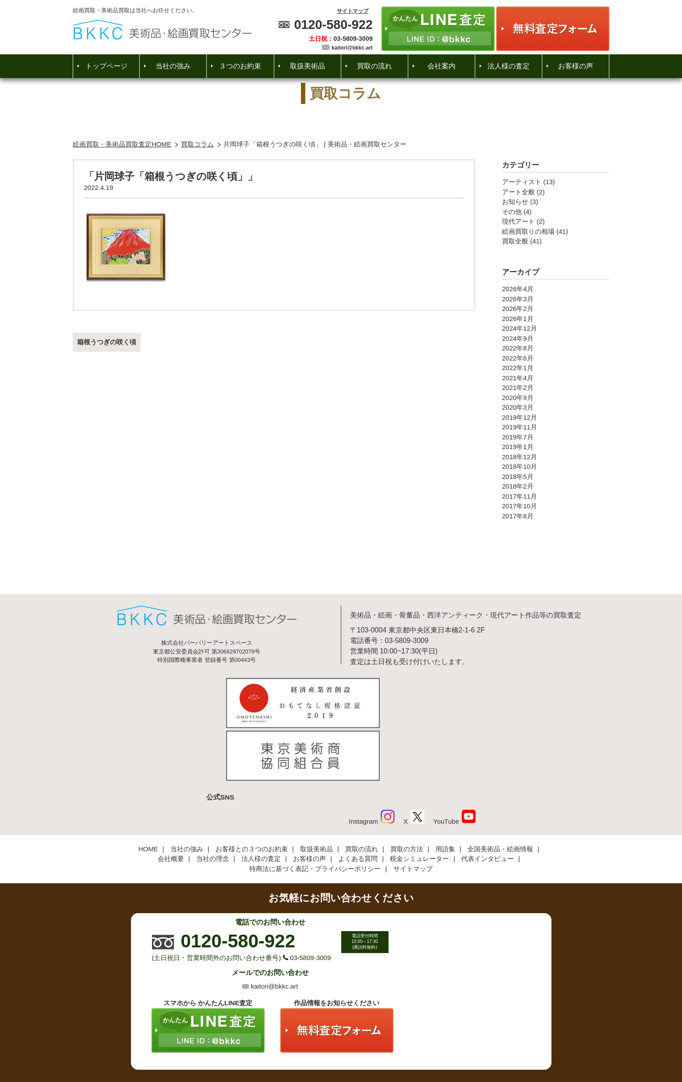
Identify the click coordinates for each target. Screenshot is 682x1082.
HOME (148, 789)
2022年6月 (518, 358)
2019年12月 (519, 417)
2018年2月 (518, 486)
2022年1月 (518, 367)
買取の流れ (374, 66)
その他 (512, 211)
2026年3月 (518, 299)
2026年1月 (518, 318)
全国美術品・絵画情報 (500, 789)
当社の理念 (212, 798)
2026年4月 (518, 289)
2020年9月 (518, 397)
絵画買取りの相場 (528, 231)
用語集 (445, 789)
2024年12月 (519, 328)
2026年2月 (518, 308)
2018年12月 (519, 457)
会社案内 (442, 66)
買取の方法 (406, 789)
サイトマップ (352, 11)
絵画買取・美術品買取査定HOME (122, 144)
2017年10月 (519, 506)
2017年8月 (518, 516)
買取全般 (515, 241)
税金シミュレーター (419, 798)
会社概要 (171, 798)
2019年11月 (519, 427)
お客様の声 (575, 66)
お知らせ (515, 201)
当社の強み (173, 66)
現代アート (518, 221)
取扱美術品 (307, 66)
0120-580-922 (333, 25)
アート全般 (518, 192)
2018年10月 (519, 466)
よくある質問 (358, 798)
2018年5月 (518, 476)
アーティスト (521, 182)
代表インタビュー (487, 798)
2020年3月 (518, 407)
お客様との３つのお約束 (252, 789)
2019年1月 (518, 446)
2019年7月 (518, 437)
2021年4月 (518, 378)
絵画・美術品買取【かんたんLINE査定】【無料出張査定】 (162, 29)
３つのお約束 (240, 66)
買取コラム (197, 144)
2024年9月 (518, 338)
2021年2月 (518, 387)
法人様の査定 (509, 66)
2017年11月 (519, 496)
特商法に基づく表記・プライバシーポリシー (315, 808)
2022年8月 (518, 348)
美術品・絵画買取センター (325, 1049)
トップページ (106, 66)
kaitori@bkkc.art (352, 48)
